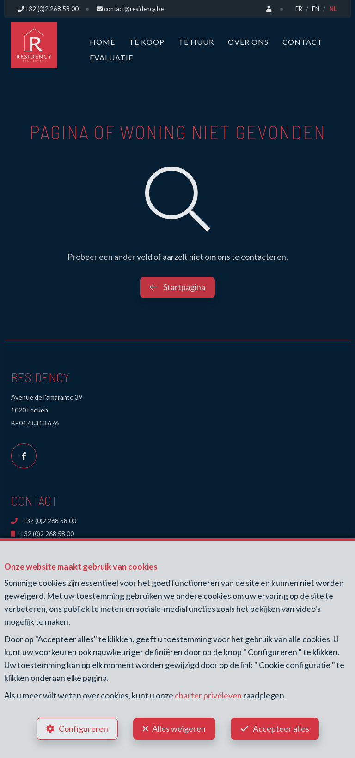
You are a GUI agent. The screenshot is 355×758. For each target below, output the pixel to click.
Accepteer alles (281, 728)
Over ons (248, 41)
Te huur (196, 41)
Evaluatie (111, 57)
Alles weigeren (179, 728)
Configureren (83, 728)
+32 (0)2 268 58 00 (43, 521)
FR (298, 8)
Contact (302, 41)
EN (315, 8)
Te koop (147, 41)
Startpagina (177, 287)
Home (102, 41)
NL (333, 8)
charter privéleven (208, 695)
